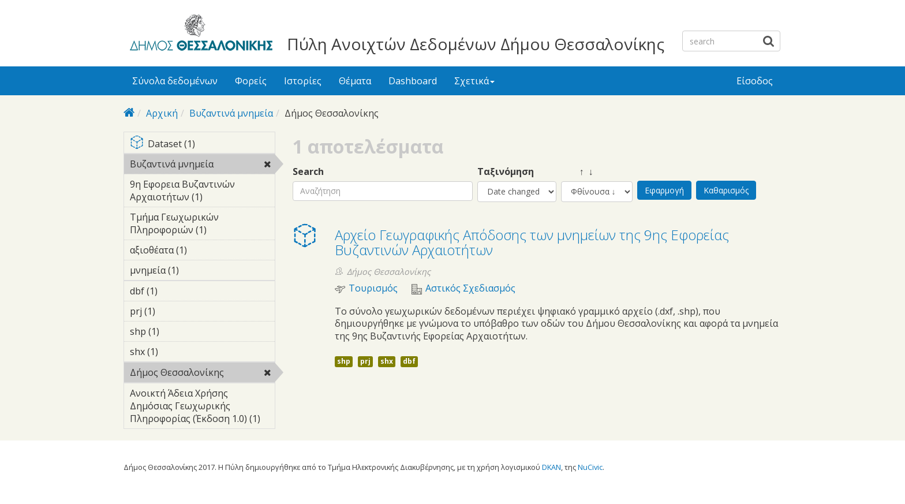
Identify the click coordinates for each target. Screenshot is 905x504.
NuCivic (590, 467)
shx (386, 361)
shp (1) (177, 331)
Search (308, 172)
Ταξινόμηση (505, 172)
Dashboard (412, 80)
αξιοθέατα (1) (202, 252)
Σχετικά (474, 80)
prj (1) (173, 311)
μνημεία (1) (197, 270)
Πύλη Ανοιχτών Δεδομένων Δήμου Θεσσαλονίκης (475, 44)
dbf (409, 361)
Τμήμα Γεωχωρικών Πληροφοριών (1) (202, 225)
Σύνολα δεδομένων (175, 80)
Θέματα (355, 80)
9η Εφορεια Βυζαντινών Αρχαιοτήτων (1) (202, 192)
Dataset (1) (202, 145)
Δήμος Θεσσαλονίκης (202, 374)
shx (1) (176, 351)
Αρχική (162, 113)
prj (365, 361)
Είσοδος (754, 80)
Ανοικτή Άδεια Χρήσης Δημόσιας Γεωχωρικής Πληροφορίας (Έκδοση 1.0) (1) (202, 407)
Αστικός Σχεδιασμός (470, 288)
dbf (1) (175, 291)
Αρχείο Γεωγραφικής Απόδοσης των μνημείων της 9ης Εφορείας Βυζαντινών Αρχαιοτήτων (532, 242)
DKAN (551, 467)
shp (343, 361)
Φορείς (251, 80)
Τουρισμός (373, 288)
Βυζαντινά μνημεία (231, 113)
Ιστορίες (302, 80)
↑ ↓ (577, 172)
